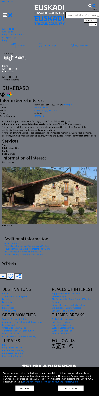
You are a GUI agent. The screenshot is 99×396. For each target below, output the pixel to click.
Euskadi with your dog (62, 319)
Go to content (7, 1)
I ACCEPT (24, 388)
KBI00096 (39, 116)
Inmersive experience (12, 353)
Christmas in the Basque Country (18, 330)
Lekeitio (6, 299)
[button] (7, 14)
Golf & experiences (61, 333)
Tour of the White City (62, 324)
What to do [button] (7, 31)
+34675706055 (41, 107)
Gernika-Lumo (9, 310)
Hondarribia (8, 307)
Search (90, 20)
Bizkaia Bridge (59, 296)
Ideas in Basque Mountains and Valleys (23, 251)
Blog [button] (4, 40)
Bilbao (5, 293)
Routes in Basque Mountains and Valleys (23, 254)
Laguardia (7, 302)
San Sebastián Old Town (63, 310)
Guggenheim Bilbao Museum (66, 293)
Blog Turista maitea (12, 347)
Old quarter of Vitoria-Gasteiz (66, 307)
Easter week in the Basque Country (19, 336)
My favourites (78, 45)
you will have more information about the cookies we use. (50, 381)
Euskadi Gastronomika (63, 327)
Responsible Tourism (12, 356)
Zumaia (5, 304)
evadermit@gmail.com (45, 110)
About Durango (11, 243)
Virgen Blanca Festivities (14, 327)
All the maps (47, 45)
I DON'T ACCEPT (71, 388)
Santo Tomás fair (10, 333)
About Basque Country (13, 350)
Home (5, 65)
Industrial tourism (61, 322)
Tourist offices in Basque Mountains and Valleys (27, 248)
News (4, 344)
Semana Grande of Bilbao (14, 319)
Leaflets (18, 45)
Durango (67, 104)
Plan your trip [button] (9, 37)
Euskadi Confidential (62, 330)
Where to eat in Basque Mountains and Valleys (26, 245)
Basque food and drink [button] (13, 34)
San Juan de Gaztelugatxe (14, 296)
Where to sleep (9, 68)
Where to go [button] (8, 28)
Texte (94, 8)
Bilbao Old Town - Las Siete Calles (68, 304)
